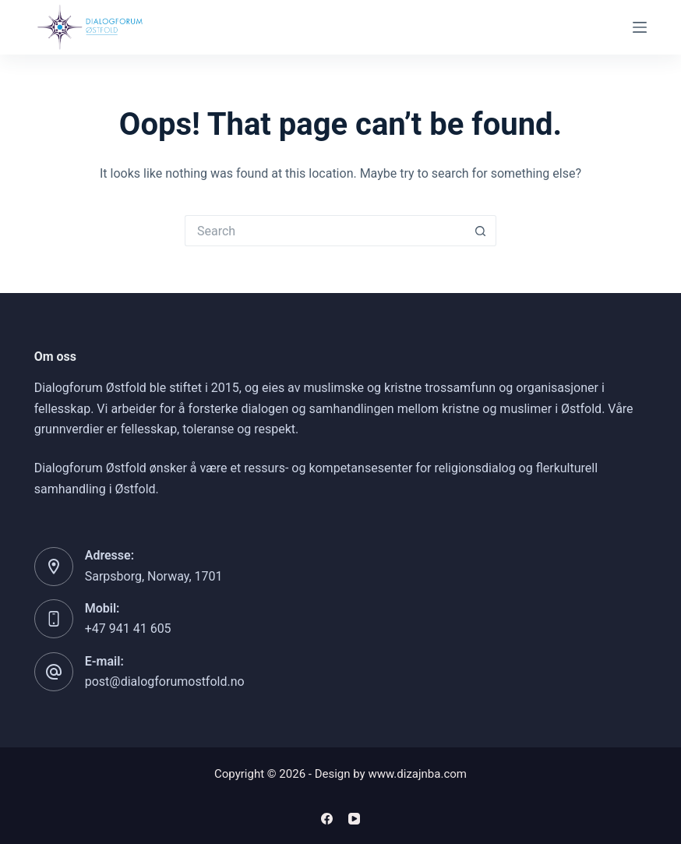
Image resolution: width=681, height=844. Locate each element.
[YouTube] (354, 819)
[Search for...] (325, 230)
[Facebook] (327, 819)
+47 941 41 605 (128, 628)
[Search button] (480, 230)
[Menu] (640, 27)
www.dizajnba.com (417, 774)
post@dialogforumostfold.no (165, 681)
